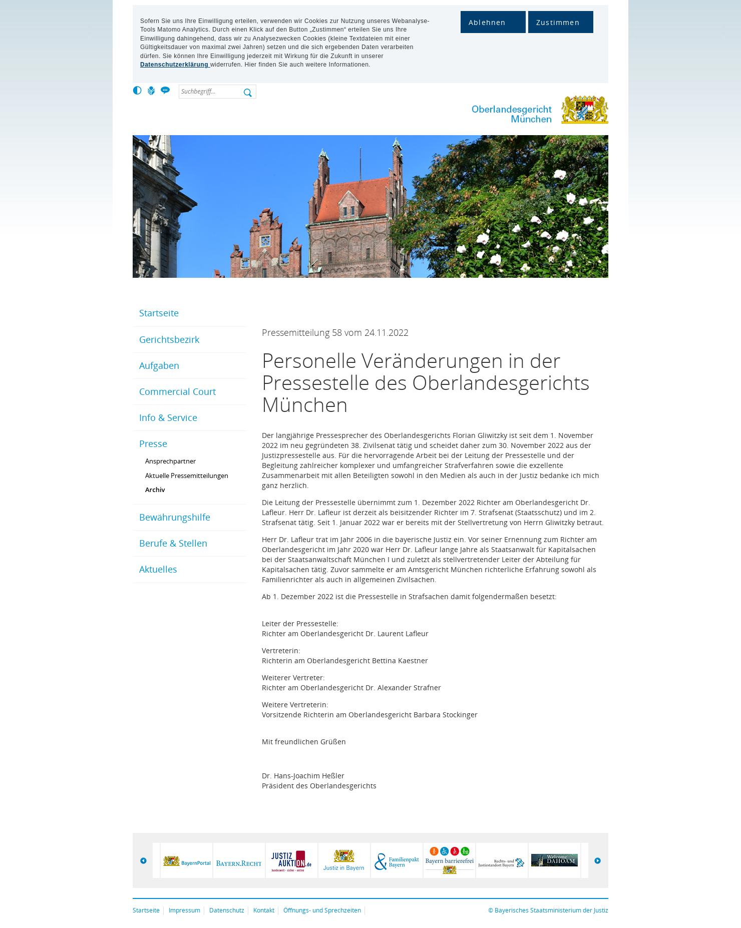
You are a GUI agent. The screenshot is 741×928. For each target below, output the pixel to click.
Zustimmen (558, 22)
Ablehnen (487, 22)
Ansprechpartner (170, 461)
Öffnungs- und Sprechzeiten (322, 910)
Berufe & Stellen (173, 543)
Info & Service (168, 417)
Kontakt (263, 910)
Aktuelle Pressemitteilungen (186, 475)
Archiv (155, 489)
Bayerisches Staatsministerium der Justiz (551, 910)
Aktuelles (158, 569)
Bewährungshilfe (174, 517)
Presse (153, 443)
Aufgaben (159, 365)
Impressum (184, 910)
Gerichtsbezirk (169, 339)
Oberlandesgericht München (520, 112)
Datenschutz (226, 910)
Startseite (159, 313)
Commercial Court (177, 391)
